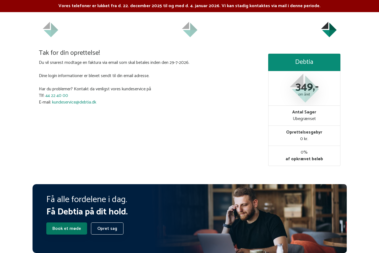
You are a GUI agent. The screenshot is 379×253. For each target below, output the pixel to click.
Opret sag (107, 228)
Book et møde (66, 228)
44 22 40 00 (56, 95)
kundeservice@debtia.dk (74, 102)
